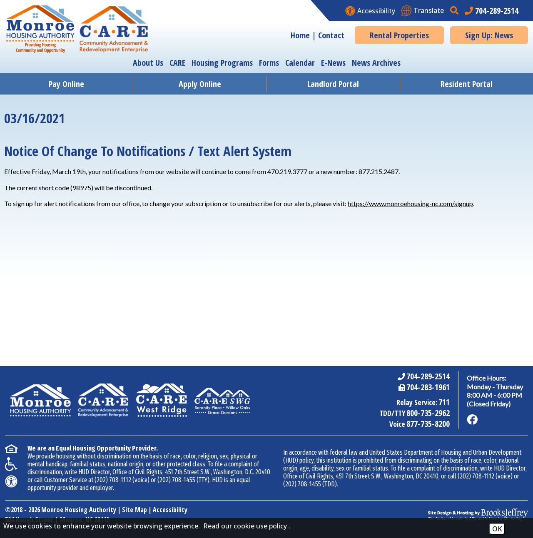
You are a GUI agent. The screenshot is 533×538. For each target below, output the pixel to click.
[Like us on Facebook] (472, 420)
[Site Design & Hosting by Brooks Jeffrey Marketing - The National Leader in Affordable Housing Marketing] (478, 514)
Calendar (300, 62)
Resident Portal (467, 84)
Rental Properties (399, 35)
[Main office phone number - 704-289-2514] (491, 10)
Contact (331, 35)
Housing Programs (222, 62)
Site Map (134, 509)
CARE (177, 62)
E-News (333, 62)
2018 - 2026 (25, 509)
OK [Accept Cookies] (497, 528)
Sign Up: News (489, 35)
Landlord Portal (333, 84)
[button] (455, 10)
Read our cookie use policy (245, 526)
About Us (148, 62)
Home (300, 35)
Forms (269, 62)
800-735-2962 (428, 412)
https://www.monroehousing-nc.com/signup (410, 203)
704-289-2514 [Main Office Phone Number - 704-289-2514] (428, 376)
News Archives (376, 62)
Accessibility (170, 509)
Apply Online (200, 84)
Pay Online (66, 84)
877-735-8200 (428, 423)
